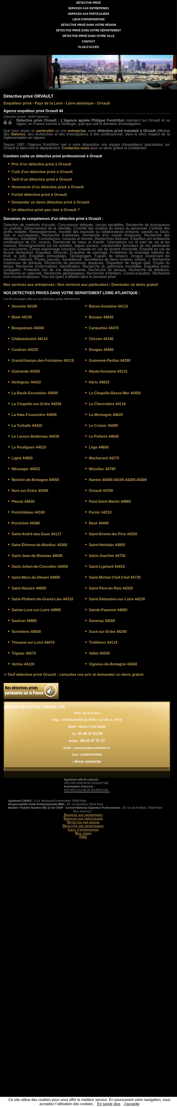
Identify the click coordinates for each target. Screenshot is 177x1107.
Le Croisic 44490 (103, 426)
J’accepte (131, 1104)
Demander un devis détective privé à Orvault (50, 202)
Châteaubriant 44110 (30, 339)
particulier (45, 131)
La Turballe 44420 (27, 426)
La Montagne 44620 (106, 415)
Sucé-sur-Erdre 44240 (108, 632)
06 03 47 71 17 (92, 741)
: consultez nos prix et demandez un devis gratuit (75, 674)
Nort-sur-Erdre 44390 (30, 491)
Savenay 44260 (102, 621)
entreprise (77, 131)
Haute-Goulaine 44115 (108, 371)
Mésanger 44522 (26, 469)
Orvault (103, 103)
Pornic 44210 (100, 512)
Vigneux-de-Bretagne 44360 (113, 664)
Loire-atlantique (80, 103)
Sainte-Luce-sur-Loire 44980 (36, 610)
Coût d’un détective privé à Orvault (42, 172)
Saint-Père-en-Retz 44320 (111, 588)
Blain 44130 (22, 317)
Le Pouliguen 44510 (29, 447)
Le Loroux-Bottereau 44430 (35, 436)
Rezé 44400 (99, 523)
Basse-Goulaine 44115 (108, 306)
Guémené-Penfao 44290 (109, 360)
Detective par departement (83, 826)
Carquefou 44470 (103, 328)
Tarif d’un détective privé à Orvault (42, 179)
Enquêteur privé (17, 103)
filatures (18, 134)
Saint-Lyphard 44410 (107, 566)
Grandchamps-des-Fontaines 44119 (43, 360)
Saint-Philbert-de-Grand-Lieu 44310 (42, 599)
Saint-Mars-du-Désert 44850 (36, 577)
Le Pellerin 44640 (104, 436)
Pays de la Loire (49, 103)
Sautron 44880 (24, 621)
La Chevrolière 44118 (107, 404)
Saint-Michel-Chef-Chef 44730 (115, 577)
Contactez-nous (75, 148)
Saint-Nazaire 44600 (29, 588)
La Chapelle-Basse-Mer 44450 (115, 393)
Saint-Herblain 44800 (107, 545)
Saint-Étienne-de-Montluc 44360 (39, 545)
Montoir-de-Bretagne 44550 (35, 480)
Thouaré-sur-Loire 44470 (33, 642)
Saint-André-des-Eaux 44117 (36, 534)
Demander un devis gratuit (134, 285)
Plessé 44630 (23, 501)
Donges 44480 (101, 350)
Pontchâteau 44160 (28, 512)
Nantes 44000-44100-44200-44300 (118, 480)
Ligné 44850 (22, 458)
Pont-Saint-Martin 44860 (110, 501)
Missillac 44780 (102, 469)
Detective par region (83, 822)
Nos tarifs (83, 833)
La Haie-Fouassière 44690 (34, 415)
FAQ (83, 837)
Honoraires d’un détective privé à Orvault (48, 187)
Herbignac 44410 (26, 382)
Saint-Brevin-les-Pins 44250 (113, 534)
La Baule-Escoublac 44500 (35, 393)
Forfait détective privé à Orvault (39, 195)
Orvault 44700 (101, 491)
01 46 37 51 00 (90, 734)
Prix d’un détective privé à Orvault (41, 164)
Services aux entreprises (83, 815)
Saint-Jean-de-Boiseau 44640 (37, 556)
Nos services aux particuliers (82, 285)
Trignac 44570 (24, 653)
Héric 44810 (99, 382)
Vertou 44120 (23, 664)
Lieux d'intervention (83, 830)
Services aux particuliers (83, 818)
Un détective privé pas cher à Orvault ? (46, 210)
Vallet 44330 (99, 653)
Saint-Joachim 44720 (107, 556)
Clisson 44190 (101, 339)
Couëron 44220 (25, 350)
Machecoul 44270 (104, 458)
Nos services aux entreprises (28, 285)
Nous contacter (88, 761)
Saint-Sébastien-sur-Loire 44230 (117, 599)
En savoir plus (109, 1104)
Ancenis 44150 (24, 306)
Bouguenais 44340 (28, 328)
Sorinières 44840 (26, 632)
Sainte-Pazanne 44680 (108, 610)
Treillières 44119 (103, 642)
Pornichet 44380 (26, 523)
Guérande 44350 (26, 371)
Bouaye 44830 (101, 317)
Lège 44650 (99, 447)
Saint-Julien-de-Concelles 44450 (40, 566)
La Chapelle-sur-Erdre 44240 (36, 404)
